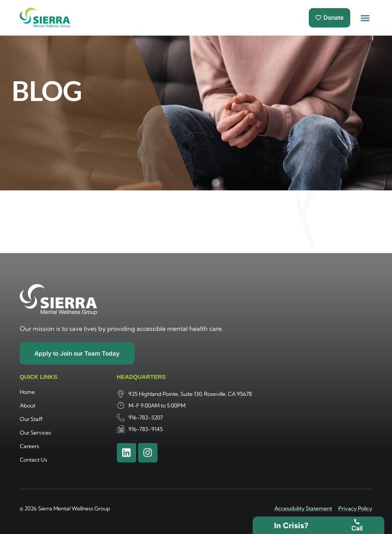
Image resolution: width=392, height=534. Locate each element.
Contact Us (33, 460)
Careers (29, 446)
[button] (365, 17)
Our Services (35, 433)
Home (27, 392)
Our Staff (31, 419)
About (27, 405)
